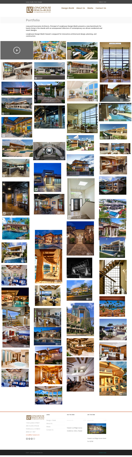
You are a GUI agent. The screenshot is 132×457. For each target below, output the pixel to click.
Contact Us (101, 8)
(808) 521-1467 (102, 2)
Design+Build (67, 8)
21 (104, 420)
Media (90, 8)
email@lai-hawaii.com (33, 435)
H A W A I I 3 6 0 (102, 452)
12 (83, 420)
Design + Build (51, 420)
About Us (80, 8)
